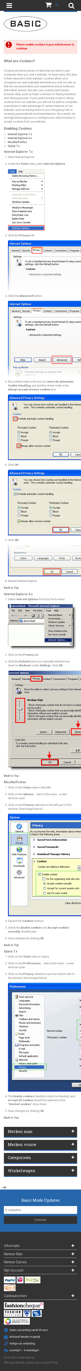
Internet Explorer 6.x (20, 138)
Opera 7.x (13, 146)
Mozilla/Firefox (17, 142)
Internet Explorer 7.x (20, 134)
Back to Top (11, 587)
